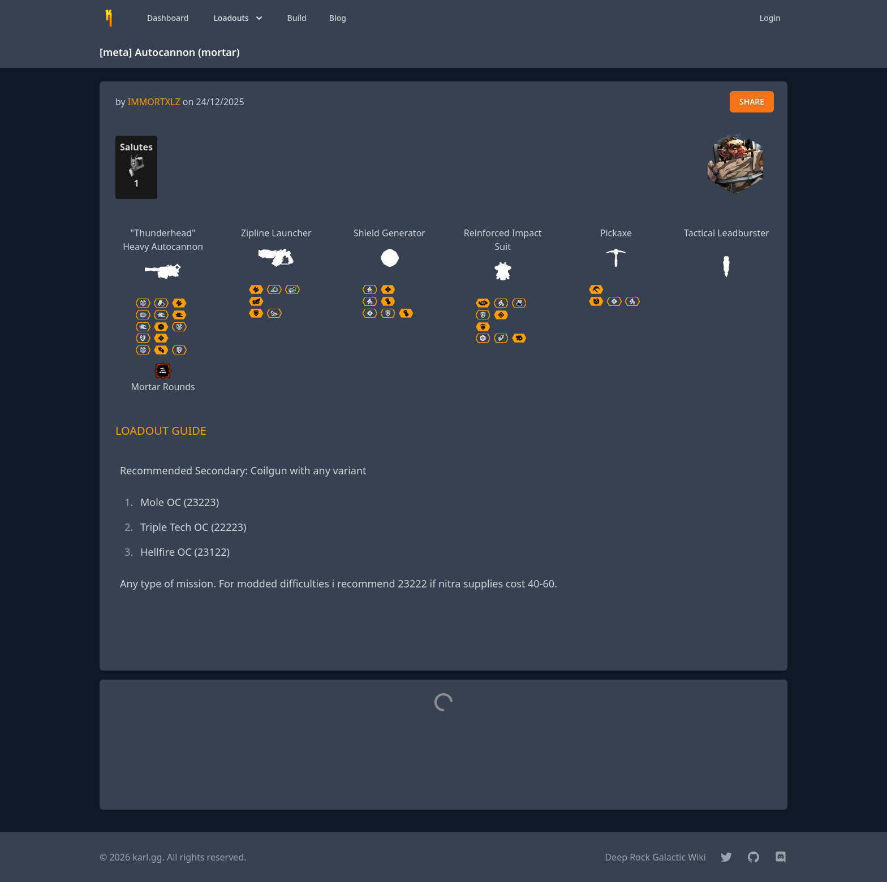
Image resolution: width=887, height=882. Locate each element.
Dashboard (167, 17)
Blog (337, 17)
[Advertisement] (443, 636)
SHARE (751, 101)
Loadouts (238, 18)
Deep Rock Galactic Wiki (655, 857)
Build (297, 17)
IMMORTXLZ (154, 102)
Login (770, 17)
